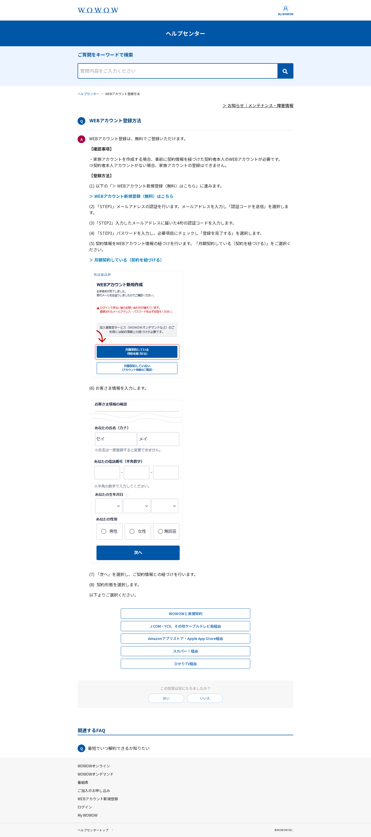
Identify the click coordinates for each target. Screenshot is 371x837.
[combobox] (185, 66)
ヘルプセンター (88, 93)
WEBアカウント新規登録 (98, 798)
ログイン (85, 807)
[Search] (285, 71)
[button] (185, 748)
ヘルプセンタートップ (93, 830)
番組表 (83, 782)
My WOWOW (285, 14)
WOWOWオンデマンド (96, 774)
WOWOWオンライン (94, 765)
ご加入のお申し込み (94, 790)
